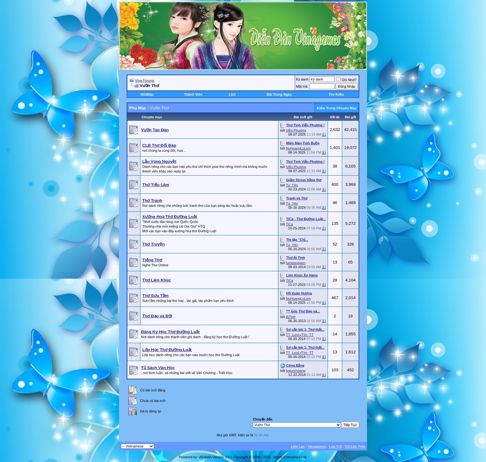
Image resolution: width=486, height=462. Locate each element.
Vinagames (317, 446)
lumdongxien (295, 263)
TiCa (289, 224)
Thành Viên (193, 94)
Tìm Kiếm (336, 94)
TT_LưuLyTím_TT (300, 335)
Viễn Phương (296, 130)
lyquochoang (295, 371)
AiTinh (290, 317)
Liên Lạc (298, 446)
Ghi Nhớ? (346, 80)
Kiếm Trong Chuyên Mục (337, 108)
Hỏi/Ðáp (146, 94)
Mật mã (301, 86)
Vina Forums (144, 80)
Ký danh (302, 79)
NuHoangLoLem (298, 148)
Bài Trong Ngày (279, 94)
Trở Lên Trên (355, 446)
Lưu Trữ (335, 446)
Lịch (232, 94)
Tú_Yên (292, 185)
